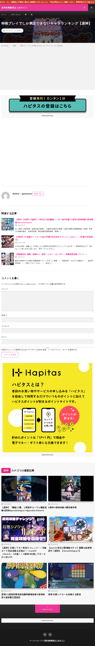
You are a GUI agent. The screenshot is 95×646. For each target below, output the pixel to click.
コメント (5, 289)
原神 (18, 30)
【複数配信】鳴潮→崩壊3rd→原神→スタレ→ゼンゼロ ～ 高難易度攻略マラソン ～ (51, 254)
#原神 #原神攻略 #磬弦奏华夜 (62, 507)
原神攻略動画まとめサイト (54, 641)
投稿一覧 (37, 194)
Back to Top (47, 609)
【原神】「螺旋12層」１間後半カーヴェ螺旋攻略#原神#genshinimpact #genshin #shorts (24, 509)
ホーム (3, 15)
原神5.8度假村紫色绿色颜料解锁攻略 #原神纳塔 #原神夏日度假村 (23, 596)
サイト (4, 337)
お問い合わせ (16, 15)
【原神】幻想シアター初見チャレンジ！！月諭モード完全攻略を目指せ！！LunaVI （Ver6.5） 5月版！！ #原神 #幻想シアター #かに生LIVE (23, 552)
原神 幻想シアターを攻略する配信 (64, 594)
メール (5, 326)
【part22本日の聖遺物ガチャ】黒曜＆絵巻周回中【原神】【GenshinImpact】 (70, 549)
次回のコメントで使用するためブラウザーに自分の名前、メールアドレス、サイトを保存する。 (40, 350)
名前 (4, 315)
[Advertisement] (47, 68)
